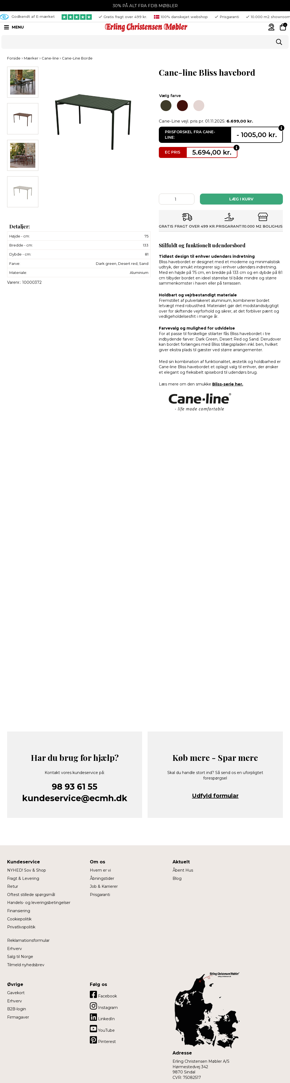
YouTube (102, 1029)
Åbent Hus (183, 870)
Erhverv (14, 948)
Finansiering (18, 910)
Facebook (103, 994)
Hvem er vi (100, 870)
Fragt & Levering (23, 878)
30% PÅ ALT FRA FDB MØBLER (145, 5)
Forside (14, 58)
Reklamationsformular (28, 940)
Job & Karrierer (104, 886)
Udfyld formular (215, 795)
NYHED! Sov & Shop (26, 870)
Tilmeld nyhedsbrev (25, 964)
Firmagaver (18, 1017)
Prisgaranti (100, 894)
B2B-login (16, 1009)
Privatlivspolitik (21, 927)
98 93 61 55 (74, 787)
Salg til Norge (20, 956)
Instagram (104, 1006)
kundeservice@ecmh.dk (74, 798)
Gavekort (16, 992)
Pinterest (103, 1040)
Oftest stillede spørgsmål (31, 894)
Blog (177, 878)
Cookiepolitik (19, 919)
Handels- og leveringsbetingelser (38, 902)
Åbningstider (102, 878)
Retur (12, 886)
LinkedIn (102, 1017)
